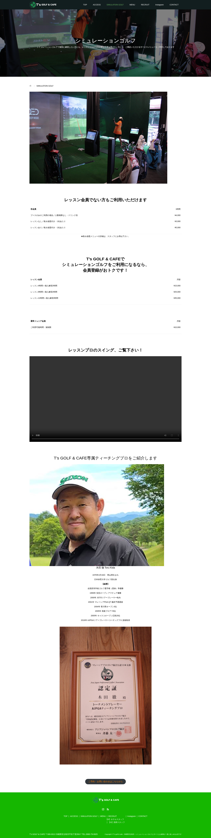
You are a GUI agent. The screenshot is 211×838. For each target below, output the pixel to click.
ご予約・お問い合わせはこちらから (105, 781)
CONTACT (174, 5)
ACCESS (97, 5)
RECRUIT (145, 5)
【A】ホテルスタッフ (115, 819)
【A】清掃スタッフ (116, 822)
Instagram (159, 5)
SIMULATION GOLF (115, 5)
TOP (85, 5)
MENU (132, 5)
